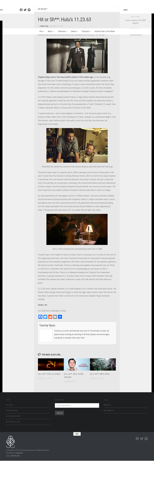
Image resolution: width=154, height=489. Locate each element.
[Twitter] (25, 38)
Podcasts (85, 31)
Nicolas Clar (16, 484)
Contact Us (110, 439)
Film (41, 31)
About (108, 433)
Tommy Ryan (44, 54)
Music (50, 31)
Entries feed (12, 439)
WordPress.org (14, 450)
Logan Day (19, 481)
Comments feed (14, 444)
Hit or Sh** (43, 37)
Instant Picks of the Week (105, 31)
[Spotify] (29, 38)
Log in (10, 433)
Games (73, 31)
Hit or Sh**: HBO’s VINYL (100, 402)
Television (62, 31)
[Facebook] (21, 38)
